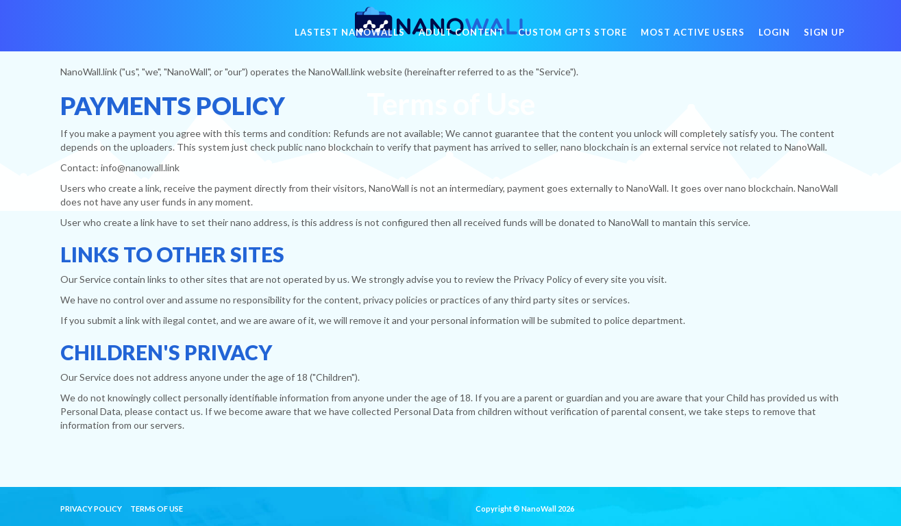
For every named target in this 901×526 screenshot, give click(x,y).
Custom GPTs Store (572, 41)
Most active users (693, 41)
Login (774, 41)
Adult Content (461, 41)
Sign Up (824, 41)
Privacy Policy (91, 508)
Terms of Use (156, 508)
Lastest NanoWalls (350, 41)
